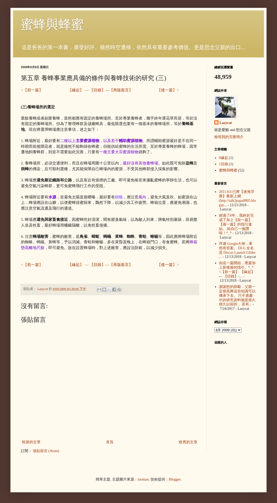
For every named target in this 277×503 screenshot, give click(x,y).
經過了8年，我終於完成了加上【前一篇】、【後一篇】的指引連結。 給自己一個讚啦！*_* (237, 224)
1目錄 (223, 164)
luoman (143, 479)
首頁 (109, 442)
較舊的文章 (188, 442)
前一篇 (33, 90)
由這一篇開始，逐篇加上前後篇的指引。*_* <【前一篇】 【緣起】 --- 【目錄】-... (237, 269)
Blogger (174, 479)
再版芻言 (121, 90)
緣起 (76, 90)
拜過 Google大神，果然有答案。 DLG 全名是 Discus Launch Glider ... (237, 250)
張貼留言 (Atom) (46, 451)
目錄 (97, 90)
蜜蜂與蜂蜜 (52, 24)
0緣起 (223, 158)
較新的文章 (31, 442)
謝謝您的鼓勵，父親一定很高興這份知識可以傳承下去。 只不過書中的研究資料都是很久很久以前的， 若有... (237, 295)
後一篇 (167, 90)
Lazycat (226, 123)
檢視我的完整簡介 (229, 137)
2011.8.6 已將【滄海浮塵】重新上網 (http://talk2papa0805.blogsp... (237, 198)
